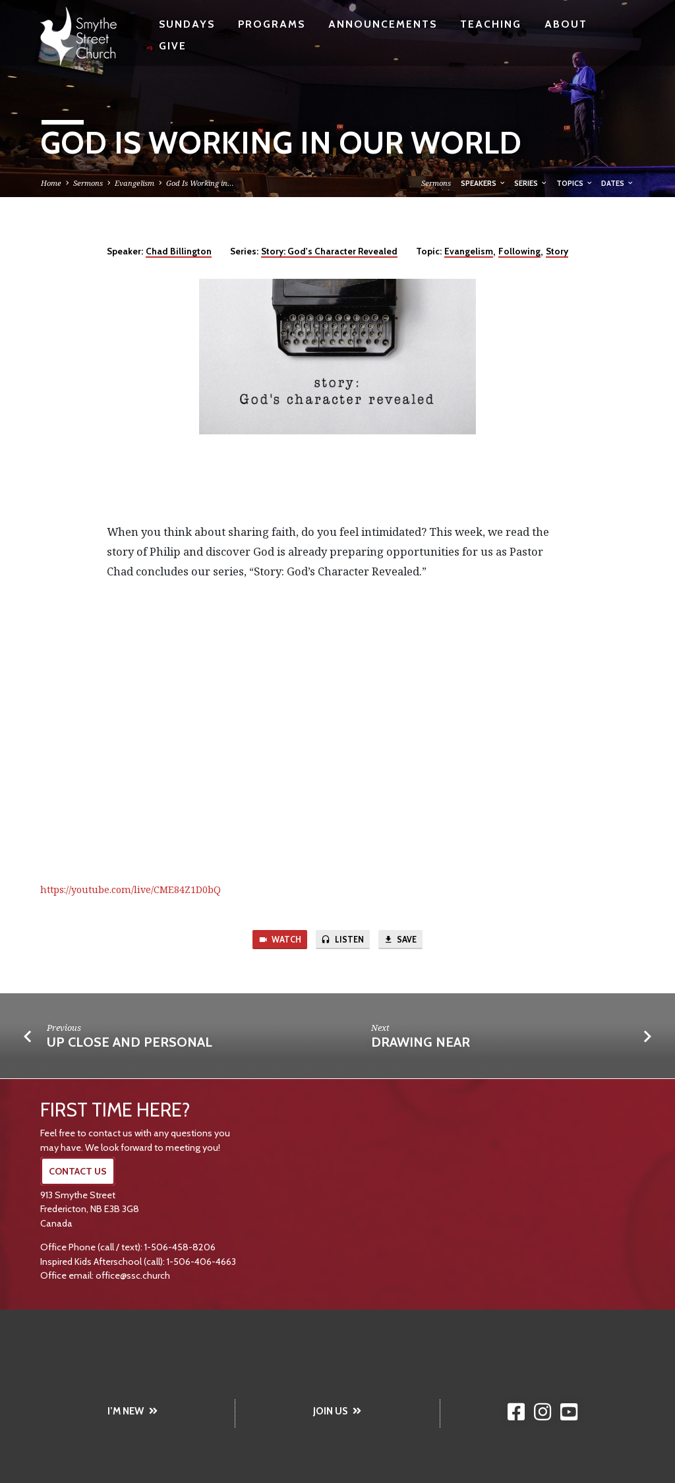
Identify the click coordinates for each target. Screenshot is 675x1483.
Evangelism (134, 183)
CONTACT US (78, 1171)
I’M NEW (132, 1411)
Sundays (187, 24)
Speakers (483, 183)
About (565, 24)
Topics (574, 183)
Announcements (382, 24)
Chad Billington (179, 251)
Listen (343, 940)
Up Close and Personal (129, 1043)
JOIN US (337, 1411)
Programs (271, 24)
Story (557, 251)
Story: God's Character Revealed (329, 251)
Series (531, 183)
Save (402, 940)
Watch (277, 940)
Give (173, 46)
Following (519, 251)
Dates (617, 183)
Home (51, 183)
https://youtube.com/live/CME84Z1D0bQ (130, 889)
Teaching (490, 24)
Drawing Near (420, 1043)
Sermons (88, 183)
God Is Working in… (200, 183)
